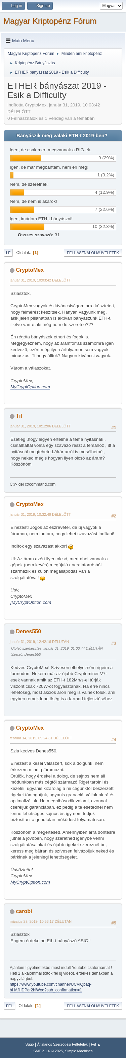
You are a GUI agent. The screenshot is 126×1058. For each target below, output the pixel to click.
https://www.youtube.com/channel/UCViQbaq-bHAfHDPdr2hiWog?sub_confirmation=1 (50, 987)
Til (19, 416)
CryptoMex (30, 270)
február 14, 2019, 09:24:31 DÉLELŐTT (41, 738)
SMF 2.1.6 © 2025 (48, 1051)
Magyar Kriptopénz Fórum (49, 20)
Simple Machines (79, 1051)
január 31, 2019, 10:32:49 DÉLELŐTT (40, 514)
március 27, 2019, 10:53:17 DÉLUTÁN (41, 921)
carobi (24, 911)
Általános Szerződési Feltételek (62, 1044)
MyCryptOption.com (30, 386)
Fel (9, 1006)
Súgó (30, 1044)
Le (8, 253)
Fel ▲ (96, 1044)
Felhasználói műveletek (93, 253)
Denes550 (28, 631)
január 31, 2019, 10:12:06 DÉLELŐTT (40, 426)
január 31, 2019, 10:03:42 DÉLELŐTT (40, 280)
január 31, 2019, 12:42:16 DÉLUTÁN (39, 642)
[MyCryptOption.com (30, 602)
